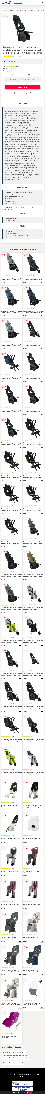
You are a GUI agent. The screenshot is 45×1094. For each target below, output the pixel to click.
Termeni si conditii (10, 1074)
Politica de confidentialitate (26, 1074)
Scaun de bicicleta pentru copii (13, 1063)
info (20, 282)
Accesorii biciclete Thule (14, 10)
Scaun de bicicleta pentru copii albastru (15, 1058)
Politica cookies (20, 1092)
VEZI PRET (22, 87)
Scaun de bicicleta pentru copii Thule (33, 10)
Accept (29, 1092)
